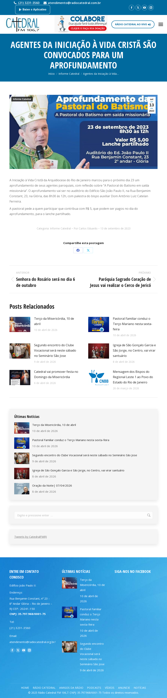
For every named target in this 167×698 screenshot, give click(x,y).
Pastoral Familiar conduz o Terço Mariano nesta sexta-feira (132, 323)
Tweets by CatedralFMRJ (30, 537)
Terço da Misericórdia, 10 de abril (54, 321)
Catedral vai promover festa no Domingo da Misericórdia (56, 374)
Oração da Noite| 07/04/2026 (52, 485)
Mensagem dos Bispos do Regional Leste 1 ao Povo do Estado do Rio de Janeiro (133, 377)
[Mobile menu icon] (160, 24)
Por (86, 228)
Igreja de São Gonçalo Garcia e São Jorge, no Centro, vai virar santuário (134, 350)
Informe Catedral (22, 99)
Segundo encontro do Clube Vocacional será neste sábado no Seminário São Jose (55, 350)
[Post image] (19, 324)
